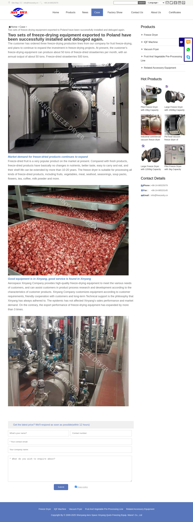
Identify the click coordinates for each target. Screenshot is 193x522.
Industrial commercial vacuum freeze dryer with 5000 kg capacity (151, 139)
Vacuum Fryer (150, 49)
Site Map (15, 3)
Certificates (175, 12)
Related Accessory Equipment (158, 68)
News (85, 12)
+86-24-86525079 (51, 3)
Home (56, 12)
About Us (156, 12)
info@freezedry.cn (31, 3)
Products (70, 12)
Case (97, 12)
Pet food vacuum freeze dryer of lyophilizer (172, 139)
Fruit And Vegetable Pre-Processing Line (104, 509)
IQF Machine (149, 42)
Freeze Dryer (149, 35)
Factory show (115, 12)
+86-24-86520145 (159, 190)
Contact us (137, 12)
